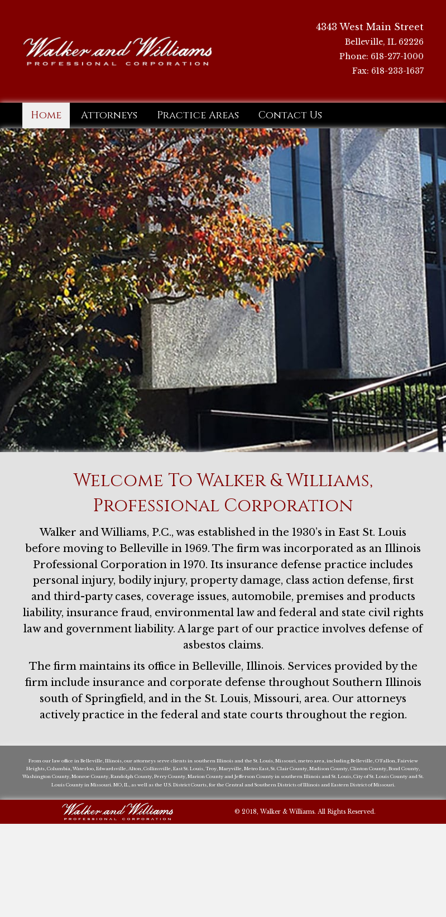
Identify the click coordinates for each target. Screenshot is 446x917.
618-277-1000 (397, 56)
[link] (46, 115)
